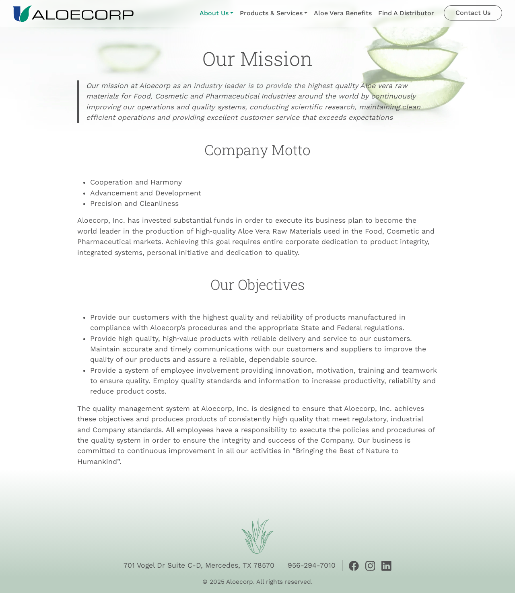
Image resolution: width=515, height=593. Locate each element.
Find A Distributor (406, 13)
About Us (214, 13)
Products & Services (271, 13)
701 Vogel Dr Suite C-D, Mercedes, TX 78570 (199, 565)
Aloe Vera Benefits (343, 13)
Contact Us (472, 12)
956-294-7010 (312, 565)
